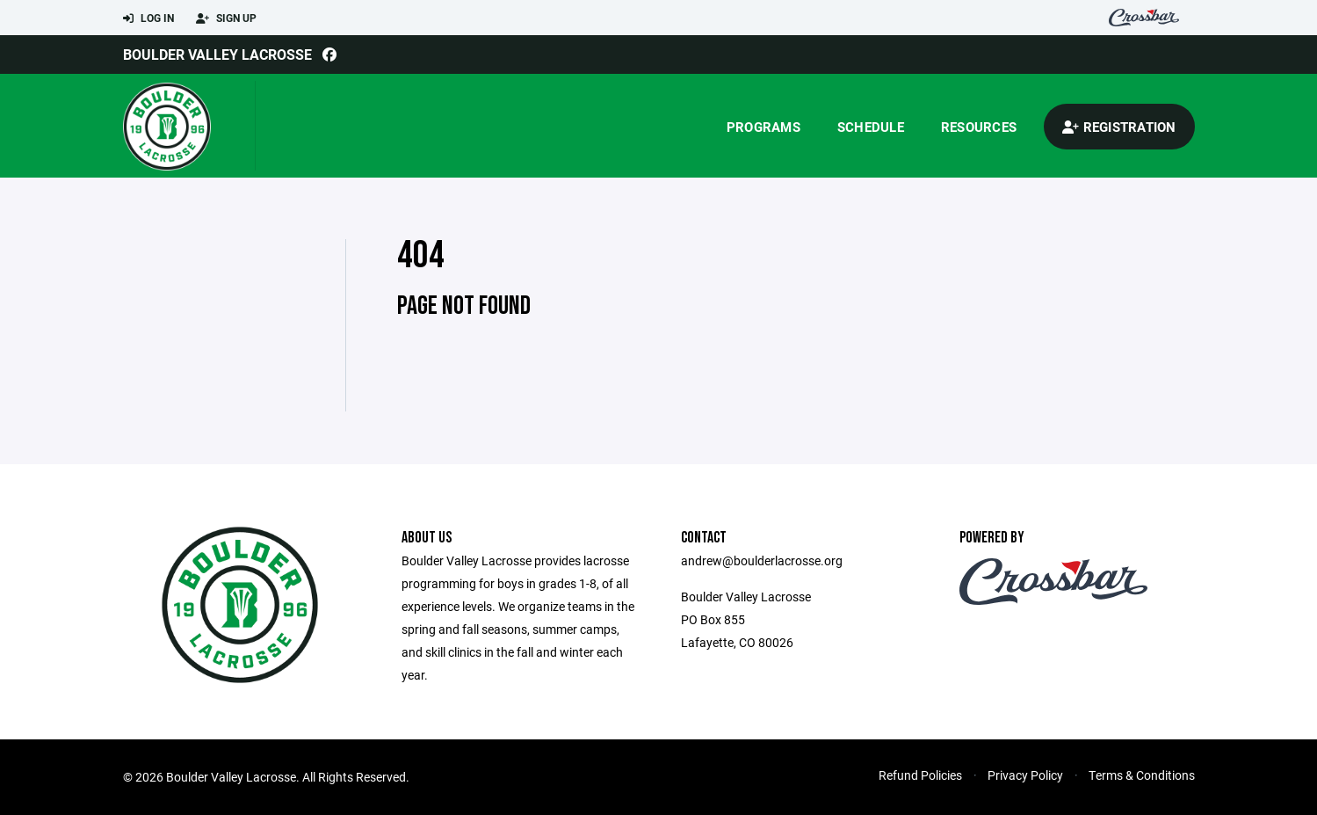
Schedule (870, 126)
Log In (148, 18)
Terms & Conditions (1142, 775)
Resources (979, 126)
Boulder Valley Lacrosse (217, 54)
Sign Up (226, 18)
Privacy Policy (1025, 775)
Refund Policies (920, 775)
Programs (763, 126)
